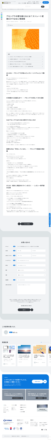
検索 (41, 2)
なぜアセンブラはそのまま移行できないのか (18, 61)
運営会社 (37, 1)
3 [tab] (43, 342)
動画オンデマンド (36, 3)
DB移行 (19, 6)
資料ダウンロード (30, 3)
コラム (19, 3)
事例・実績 (27, 422)
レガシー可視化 (10, 359)
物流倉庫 (22, 6)
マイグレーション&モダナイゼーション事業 (34, 423)
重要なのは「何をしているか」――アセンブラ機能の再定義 (20, 64)
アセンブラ (21, 21)
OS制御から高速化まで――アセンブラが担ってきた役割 (20, 59)
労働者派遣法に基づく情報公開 (16, 436)
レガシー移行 (20, 359)
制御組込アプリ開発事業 (43, 422)
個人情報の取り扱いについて (22, 302)
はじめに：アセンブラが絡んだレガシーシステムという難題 (20, 56)
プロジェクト (19, 424)
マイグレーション (29, 21)
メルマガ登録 (33, 1)
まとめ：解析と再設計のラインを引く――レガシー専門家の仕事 (21, 66)
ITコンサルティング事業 (34, 424)
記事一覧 (29, 1)
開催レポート (13, 408)
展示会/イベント (14, 409)
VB (7, 6)
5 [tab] (45, 342)
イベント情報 (24, 3)
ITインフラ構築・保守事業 (43, 424)
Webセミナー (13, 407)
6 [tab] (46, 342)
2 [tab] (42, 342)
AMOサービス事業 (42, 425)
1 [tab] (41, 342)
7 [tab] (47, 342)
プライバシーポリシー (7, 436)
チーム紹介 (27, 423)
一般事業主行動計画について (25, 436)
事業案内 (32, 420)
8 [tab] (48, 342)
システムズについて (20, 422)
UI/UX (4, 360)
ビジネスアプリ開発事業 (34, 425)
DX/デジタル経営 (5, 409)
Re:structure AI (6, 359)
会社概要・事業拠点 (20, 423)
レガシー (15, 6)
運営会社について (20, 420)
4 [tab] (44, 342)
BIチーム (15, 332)
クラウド (10, 6)
